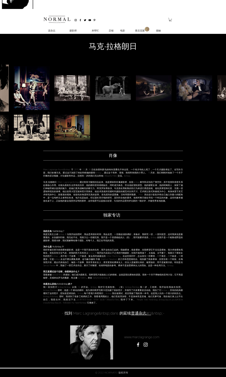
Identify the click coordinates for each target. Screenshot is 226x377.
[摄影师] (73, 31)
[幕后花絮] (140, 31)
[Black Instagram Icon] (75, 20)
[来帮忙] (95, 31)
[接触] (158, 31)
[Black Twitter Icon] (85, 20)
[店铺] (111, 31)
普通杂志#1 (141, 313)
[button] (170, 19)
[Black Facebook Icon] (80, 20)
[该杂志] (51, 31)
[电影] (122, 31)
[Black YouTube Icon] (89, 20)
